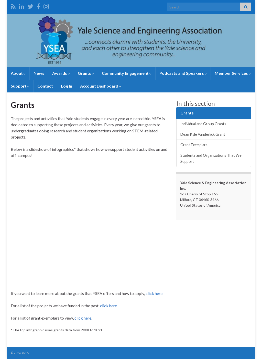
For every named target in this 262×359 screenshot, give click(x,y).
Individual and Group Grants (203, 124)
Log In (66, 85)
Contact (45, 85)
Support (20, 85)
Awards (61, 73)
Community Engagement (126, 73)
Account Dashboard (100, 85)
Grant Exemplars (194, 145)
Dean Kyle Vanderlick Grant (202, 134)
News (39, 73)
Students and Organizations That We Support (211, 158)
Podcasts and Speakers (183, 73)
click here (154, 293)
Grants (86, 73)
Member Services (233, 73)
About (18, 73)
